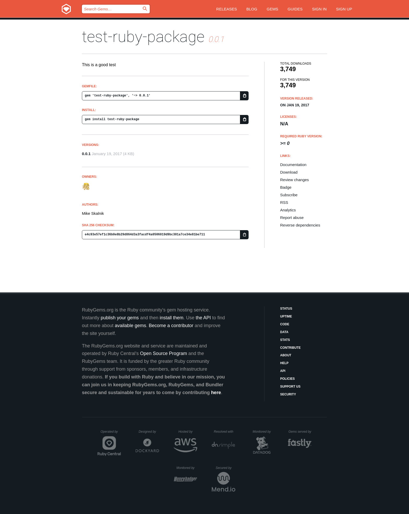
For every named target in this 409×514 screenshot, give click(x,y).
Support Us (290, 386)
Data (284, 332)
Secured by (225, 468)
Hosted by (187, 431)
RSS (284, 202)
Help (284, 363)
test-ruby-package (143, 36)
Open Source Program (163, 353)
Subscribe (289, 195)
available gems (130, 325)
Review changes (294, 180)
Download (289, 172)
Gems (272, 9)
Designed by (149, 431)
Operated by (111, 433)
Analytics (288, 210)
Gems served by (300, 431)
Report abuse (292, 217)
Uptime (286, 316)
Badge (285, 187)
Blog (251, 9)
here (216, 392)
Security (288, 394)
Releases (226, 9)
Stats (285, 340)
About (285, 355)
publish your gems (120, 317)
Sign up (344, 9)
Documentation (293, 164)
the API (203, 317)
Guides (295, 9)
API (282, 371)
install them (171, 317)
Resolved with (224, 431)
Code (284, 324)
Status (286, 308)
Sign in (319, 9)
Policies (287, 379)
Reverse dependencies (300, 225)
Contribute (290, 348)
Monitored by (263, 431)
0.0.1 (86, 153)
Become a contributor (171, 325)
